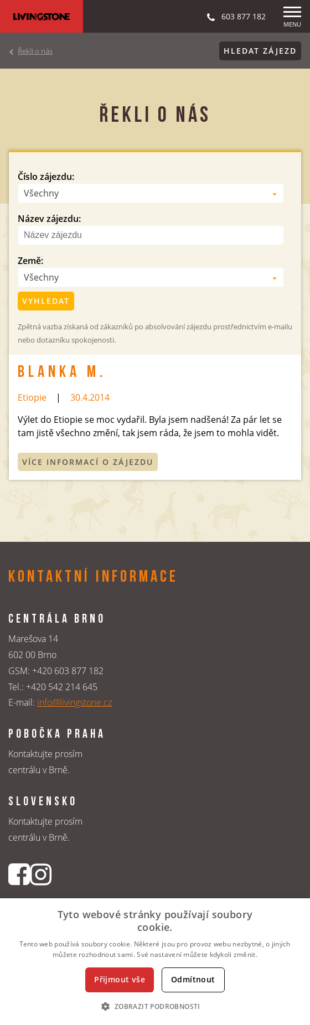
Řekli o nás (35, 51)
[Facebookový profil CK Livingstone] (19, 874)
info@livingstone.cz (74, 702)
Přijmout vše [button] (119, 979)
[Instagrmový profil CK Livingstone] (40, 874)
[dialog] (155, 961)
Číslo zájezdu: (46, 176)
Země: (30, 261)
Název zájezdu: (49, 219)
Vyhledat (46, 301)
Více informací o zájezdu (87, 462)
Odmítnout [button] (193, 979)
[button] (155, 1006)
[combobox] (151, 193)
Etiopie (32, 397)
